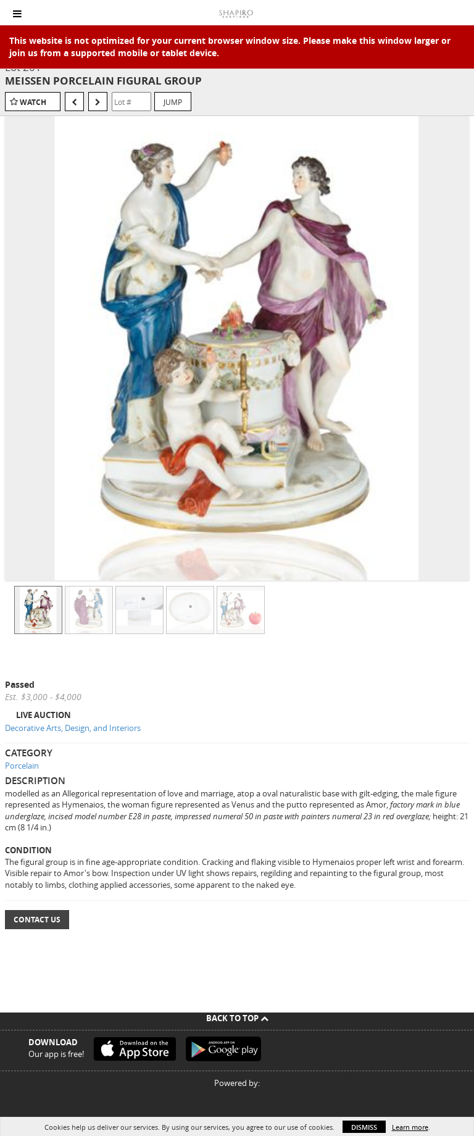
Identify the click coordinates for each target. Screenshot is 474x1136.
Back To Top (237, 1018)
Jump (173, 102)
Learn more (410, 1127)
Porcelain (22, 765)
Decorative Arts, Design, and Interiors (73, 727)
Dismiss (364, 1127)
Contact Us (37, 919)
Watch (33, 102)
